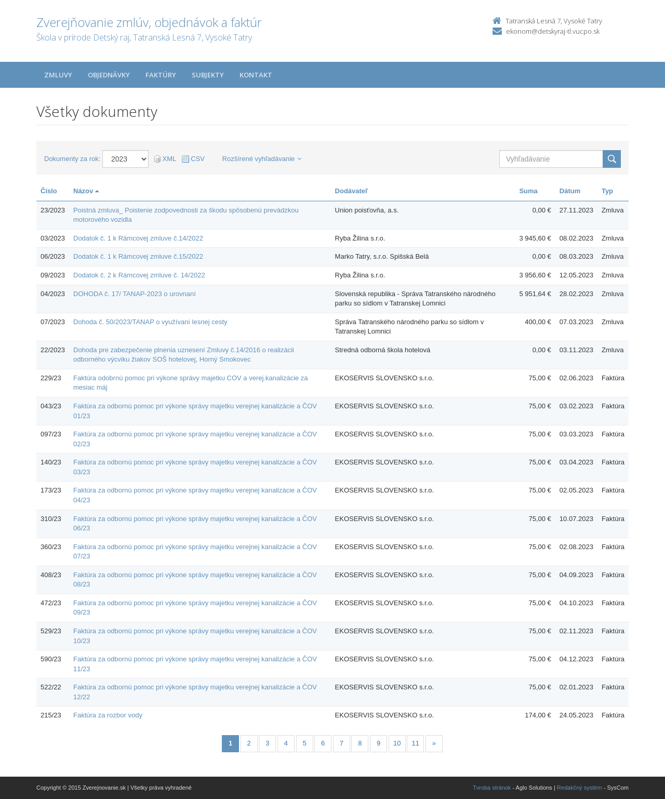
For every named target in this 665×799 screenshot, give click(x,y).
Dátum (570, 191)
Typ (607, 191)
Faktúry (160, 74)
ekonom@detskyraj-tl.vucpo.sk (553, 31)
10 (397, 743)
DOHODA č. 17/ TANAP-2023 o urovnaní (134, 294)
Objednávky (109, 74)
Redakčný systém (579, 787)
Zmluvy (58, 74)
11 (415, 743)
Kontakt (256, 74)
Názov (86, 191)
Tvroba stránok (492, 787)
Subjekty (208, 74)
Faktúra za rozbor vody (107, 715)
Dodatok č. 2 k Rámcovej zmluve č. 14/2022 (139, 275)
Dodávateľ (351, 191)
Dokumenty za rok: (72, 159)
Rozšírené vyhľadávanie (262, 159)
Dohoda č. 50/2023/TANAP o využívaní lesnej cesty (150, 322)
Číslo (49, 191)
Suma (528, 191)
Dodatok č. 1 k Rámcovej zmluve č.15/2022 (138, 256)
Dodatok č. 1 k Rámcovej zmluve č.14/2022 (138, 238)
